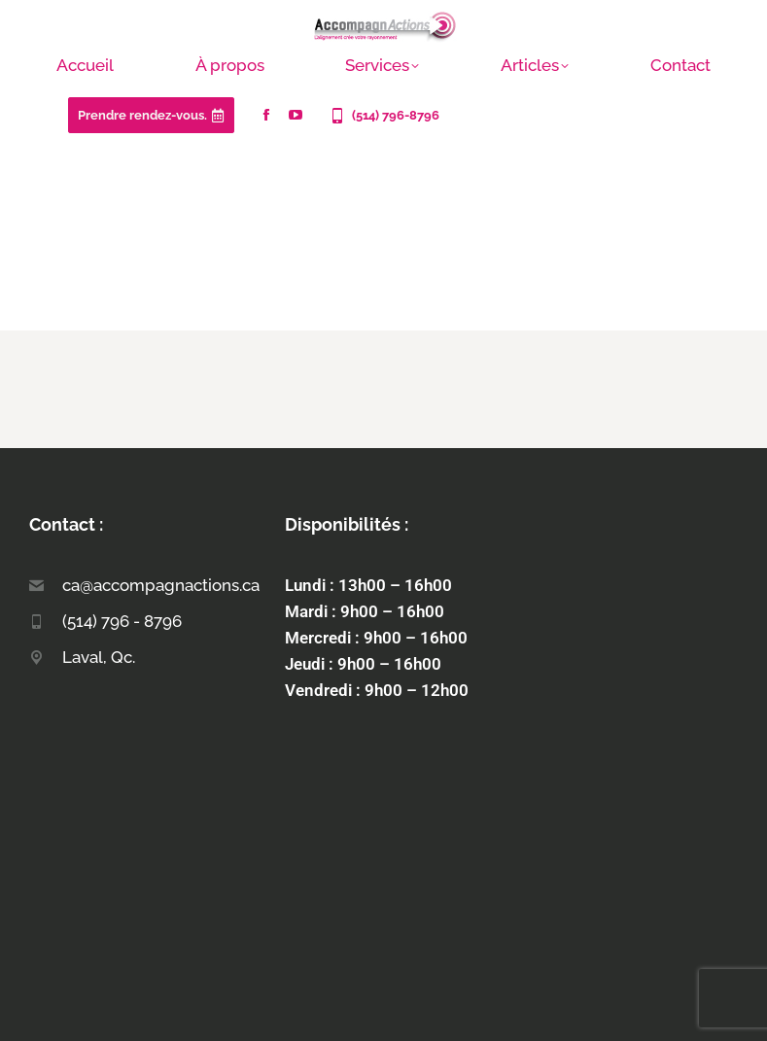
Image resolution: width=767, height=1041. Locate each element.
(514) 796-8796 (383, 115)
